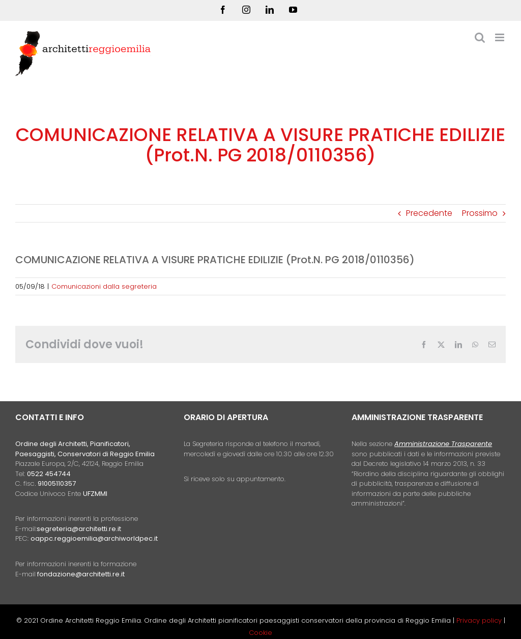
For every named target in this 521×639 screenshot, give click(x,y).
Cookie (260, 632)
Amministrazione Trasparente (443, 444)
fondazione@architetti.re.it (81, 574)
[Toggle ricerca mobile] (480, 37)
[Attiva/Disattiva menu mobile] (500, 37)
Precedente (429, 213)
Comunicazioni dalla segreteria (104, 286)
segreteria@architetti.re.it (79, 529)
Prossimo (480, 213)
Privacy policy (480, 620)
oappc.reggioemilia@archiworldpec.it (94, 538)
